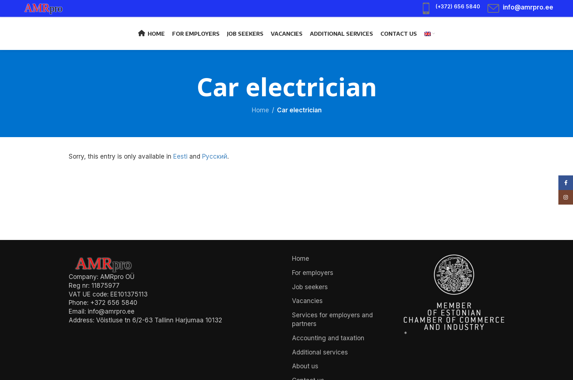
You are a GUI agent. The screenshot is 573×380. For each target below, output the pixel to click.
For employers (312, 272)
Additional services (320, 352)
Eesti (180, 156)
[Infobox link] (450, 8)
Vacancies (307, 301)
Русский (214, 156)
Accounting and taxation (328, 338)
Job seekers (310, 287)
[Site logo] (47, 7)
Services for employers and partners (332, 319)
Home (260, 110)
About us (305, 366)
